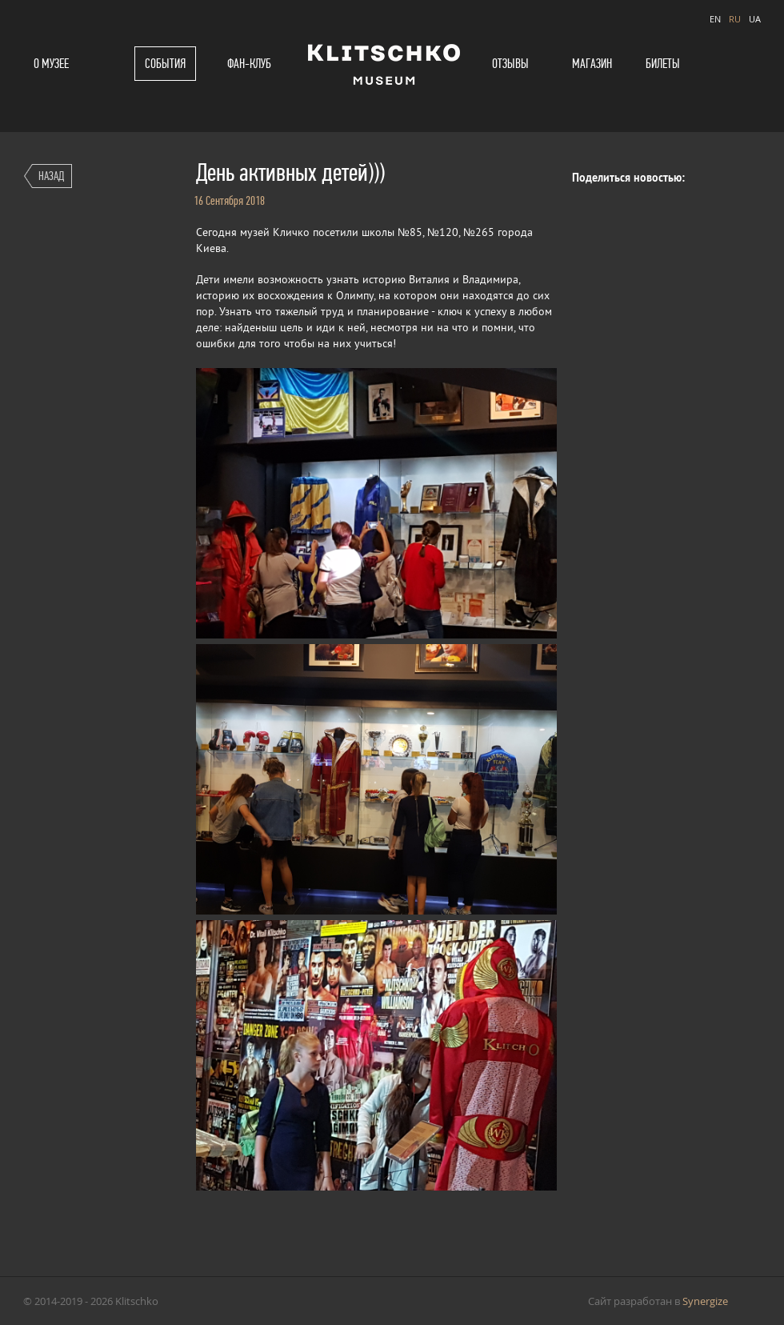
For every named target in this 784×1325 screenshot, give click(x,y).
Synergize (705, 1301)
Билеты (663, 63)
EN (715, 19)
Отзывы (510, 63)
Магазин (592, 63)
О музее (51, 63)
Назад (51, 175)
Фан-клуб (249, 63)
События (165, 63)
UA (755, 19)
